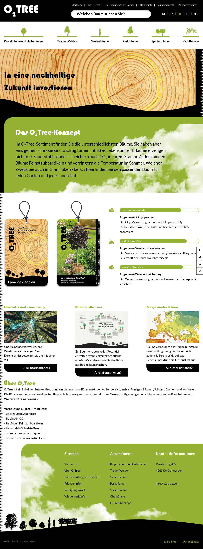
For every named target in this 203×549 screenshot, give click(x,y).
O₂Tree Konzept (120, 503)
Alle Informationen (36, 368)
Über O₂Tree (93, 4)
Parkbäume (130, 34)
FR (187, 14)
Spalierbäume (161, 36)
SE (195, 14)
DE (180, 14)
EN (172, 14)
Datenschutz (191, 541)
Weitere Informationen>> (21, 399)
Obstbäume (191, 35)
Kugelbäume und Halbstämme (23, 35)
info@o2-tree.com (167, 483)
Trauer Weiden (67, 34)
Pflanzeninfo (145, 4)
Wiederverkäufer (187, 4)
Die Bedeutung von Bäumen (119, 4)
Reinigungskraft (165, 4)
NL (164, 14)
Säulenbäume (100, 35)
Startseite (77, 4)
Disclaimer (171, 541)
